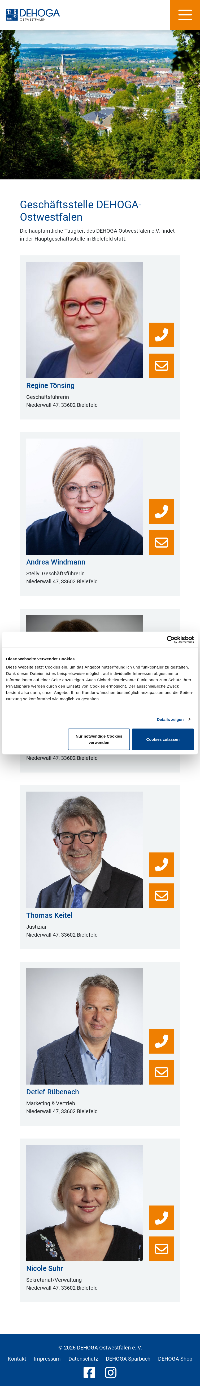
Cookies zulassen (163, 739)
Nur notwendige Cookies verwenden (99, 739)
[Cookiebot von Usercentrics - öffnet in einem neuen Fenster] (170, 639)
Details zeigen (170, 719)
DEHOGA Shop (175, 1359)
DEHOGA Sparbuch (128, 1359)
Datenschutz (83, 1359)
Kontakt (17, 1359)
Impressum (47, 1359)
